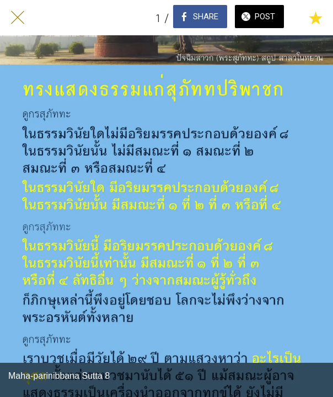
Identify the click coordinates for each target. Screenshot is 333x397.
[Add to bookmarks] (315, 17)
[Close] (17, 17)
